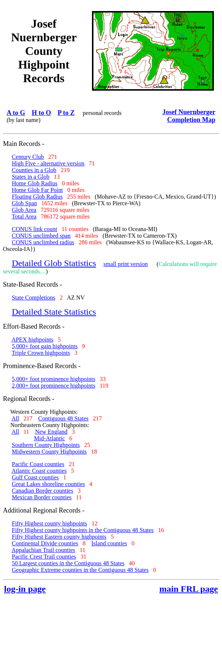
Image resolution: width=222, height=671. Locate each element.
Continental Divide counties (45, 543)
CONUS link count (34, 229)
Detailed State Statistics (54, 312)
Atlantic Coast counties (38, 471)
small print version (125, 264)
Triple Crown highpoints (41, 353)
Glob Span (24, 203)
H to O (41, 112)
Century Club (28, 157)
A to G (16, 112)
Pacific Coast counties (38, 464)
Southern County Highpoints (46, 445)
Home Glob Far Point (37, 190)
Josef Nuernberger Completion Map (189, 115)
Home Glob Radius (35, 183)
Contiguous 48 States (63, 418)
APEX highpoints (32, 339)
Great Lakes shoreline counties (48, 484)
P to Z (66, 112)
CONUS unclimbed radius (43, 242)
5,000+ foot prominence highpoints (53, 379)
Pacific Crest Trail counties (44, 556)
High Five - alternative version (48, 163)
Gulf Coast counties (35, 477)
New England (51, 432)
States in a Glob (30, 177)
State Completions (33, 297)
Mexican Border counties (42, 497)
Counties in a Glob (34, 170)
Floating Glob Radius (37, 196)
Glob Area (24, 210)
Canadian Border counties (42, 490)
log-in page (25, 589)
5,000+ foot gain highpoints (45, 346)
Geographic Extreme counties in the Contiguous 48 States (80, 570)
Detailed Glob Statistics (54, 263)
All (15, 418)
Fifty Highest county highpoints (49, 523)
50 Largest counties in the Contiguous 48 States (68, 563)
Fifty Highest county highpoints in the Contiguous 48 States (83, 530)
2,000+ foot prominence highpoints (53, 385)
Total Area (24, 216)
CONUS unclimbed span (41, 236)
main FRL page (188, 589)
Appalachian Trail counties (43, 550)
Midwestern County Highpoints (49, 451)
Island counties (109, 543)
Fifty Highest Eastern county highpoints (59, 537)
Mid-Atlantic (49, 438)
